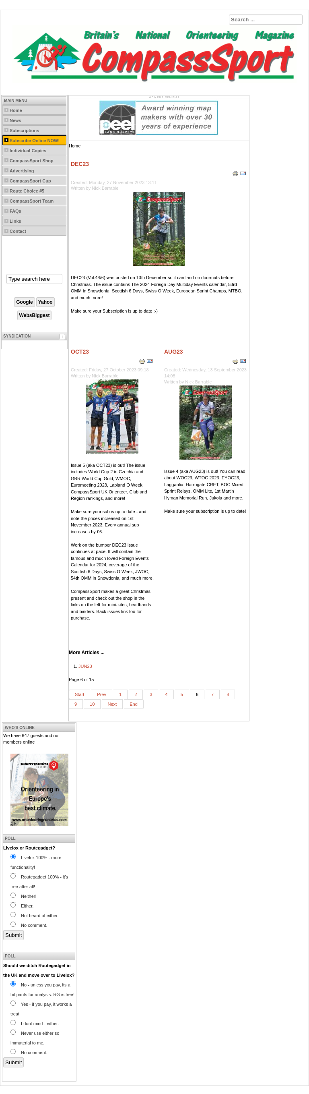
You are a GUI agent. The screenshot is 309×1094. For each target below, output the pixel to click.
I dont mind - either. (34, 1023)
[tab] (63, 338)
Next (112, 704)
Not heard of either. (34, 915)
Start (79, 694)
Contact (18, 231)
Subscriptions (24, 130)
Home (16, 110)
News (15, 120)
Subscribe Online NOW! (35, 140)
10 (92, 704)
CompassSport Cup (30, 180)
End (134, 704)
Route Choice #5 (27, 191)
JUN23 (85, 666)
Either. (21, 905)
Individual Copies (28, 150)
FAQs (15, 211)
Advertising (22, 170)
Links (15, 221)
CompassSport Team (32, 201)
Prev (101, 694)
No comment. (28, 925)
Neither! (23, 896)
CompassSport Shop (32, 160)
